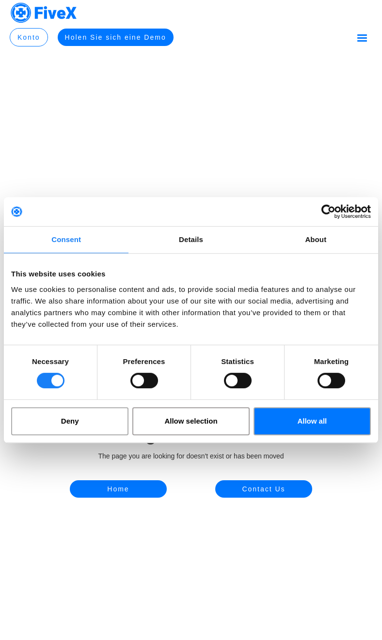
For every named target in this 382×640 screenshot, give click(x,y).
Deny (70, 421)
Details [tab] (191, 239)
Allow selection (190, 421)
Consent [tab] (66, 239)
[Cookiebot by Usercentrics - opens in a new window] (328, 211)
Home (118, 489)
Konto (28, 37)
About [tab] (315, 239)
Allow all (312, 421)
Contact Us (263, 489)
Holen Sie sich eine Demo (115, 37)
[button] (362, 38)
